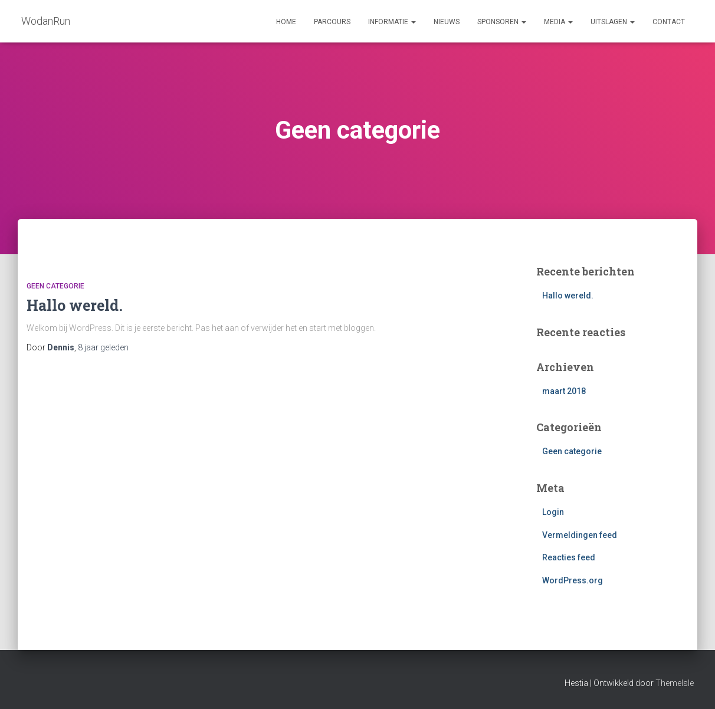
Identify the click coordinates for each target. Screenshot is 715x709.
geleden (103, 347)
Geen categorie (55, 286)
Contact (668, 22)
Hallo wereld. (75, 305)
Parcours (332, 22)
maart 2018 (564, 391)
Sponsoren (501, 22)
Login (553, 512)
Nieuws (447, 22)
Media (558, 22)
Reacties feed (568, 557)
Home (286, 22)
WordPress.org (572, 580)
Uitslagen (613, 22)
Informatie (392, 22)
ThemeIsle (674, 683)
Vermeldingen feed (579, 535)
